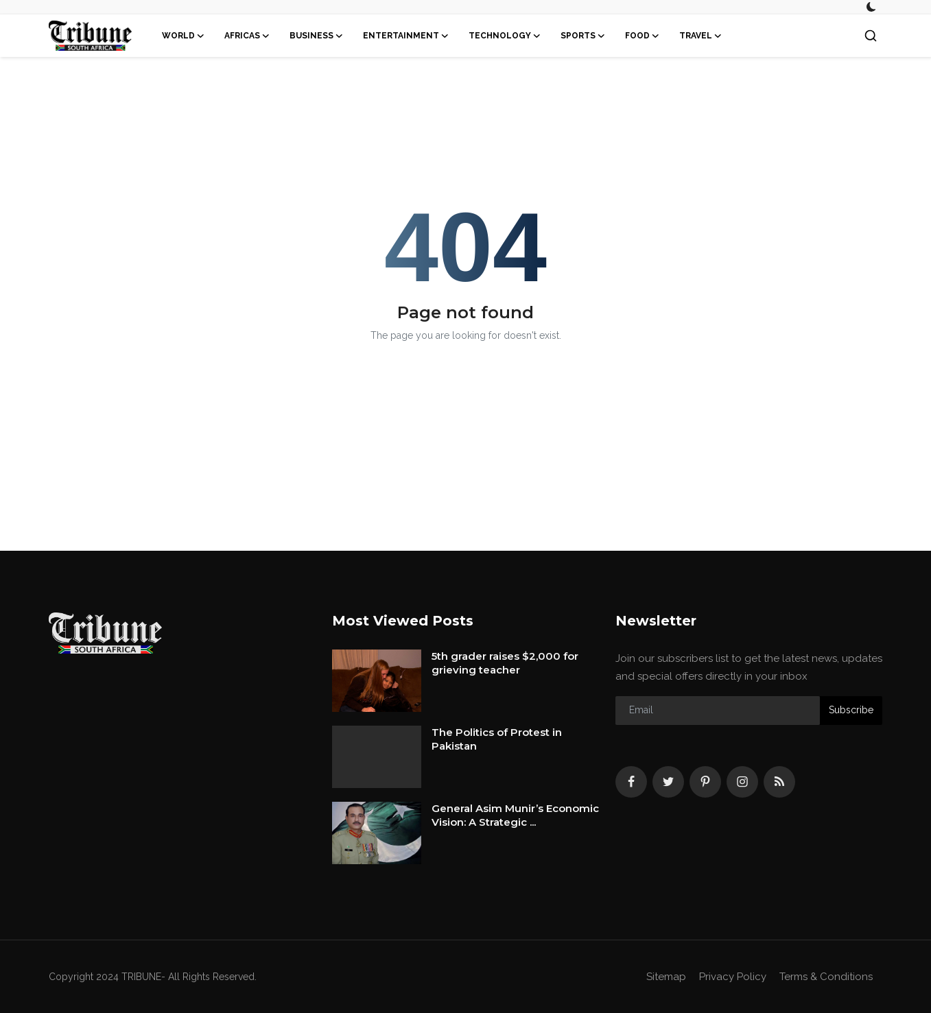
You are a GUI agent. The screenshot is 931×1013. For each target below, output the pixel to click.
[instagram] (742, 782)
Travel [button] (700, 35)
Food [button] (642, 35)
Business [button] (317, 35)
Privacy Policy (732, 976)
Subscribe (851, 709)
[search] (870, 35)
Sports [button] (583, 35)
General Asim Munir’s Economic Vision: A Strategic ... (515, 815)
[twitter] (668, 782)
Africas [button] (247, 35)
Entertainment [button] (406, 35)
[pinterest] (705, 782)
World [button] (183, 35)
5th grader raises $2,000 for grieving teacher (505, 662)
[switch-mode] (871, 7)
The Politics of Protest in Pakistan (497, 739)
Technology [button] (505, 35)
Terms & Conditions (826, 976)
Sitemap (666, 976)
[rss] (779, 782)
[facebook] (631, 782)
